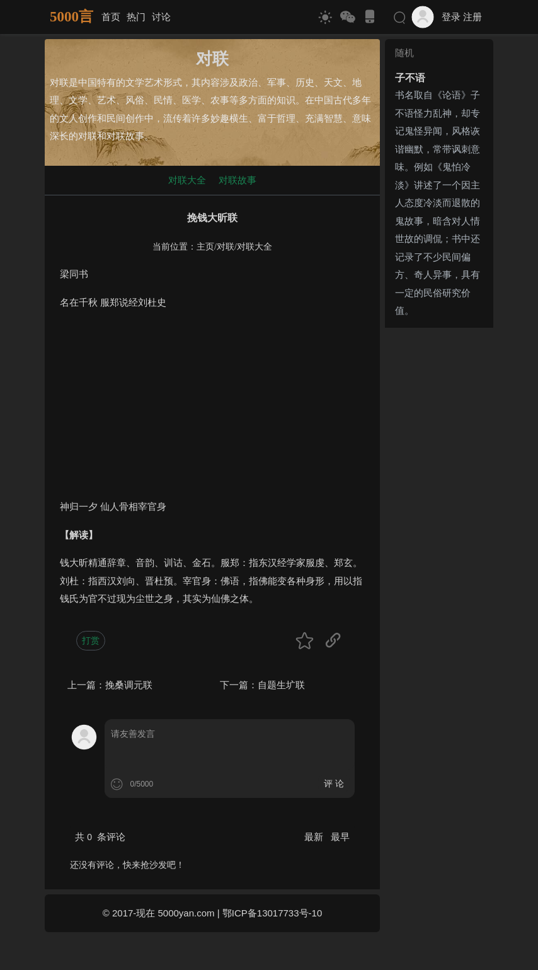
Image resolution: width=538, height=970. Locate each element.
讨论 (161, 16)
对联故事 (237, 180)
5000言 (71, 17)
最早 (340, 836)
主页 (205, 246)
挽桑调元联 (128, 684)
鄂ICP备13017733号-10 (272, 913)
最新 (315, 836)
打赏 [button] (91, 640)
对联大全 (187, 180)
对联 (225, 246)
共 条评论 (100, 836)
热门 (136, 16)
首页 (110, 16)
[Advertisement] (212, 409)
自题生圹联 (281, 684)
